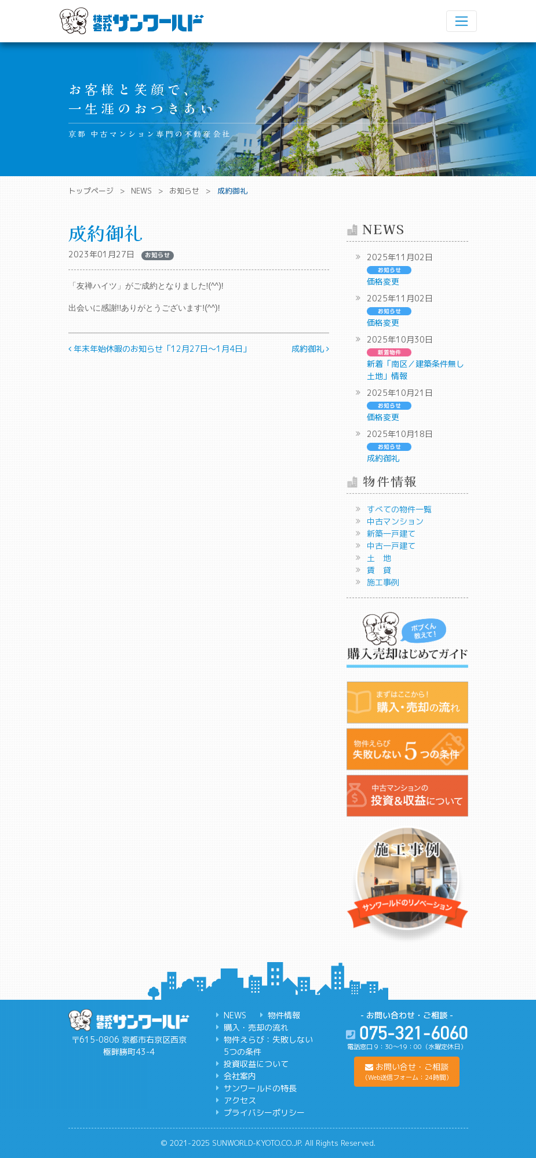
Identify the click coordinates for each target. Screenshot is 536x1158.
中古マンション (395, 521)
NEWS (141, 190)
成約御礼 (310, 348)
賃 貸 (379, 570)
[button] (407, 1072)
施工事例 (383, 582)
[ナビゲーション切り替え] (461, 20)
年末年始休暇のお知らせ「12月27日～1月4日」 (159, 348)
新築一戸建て (391, 533)
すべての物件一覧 (399, 509)
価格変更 (383, 281)
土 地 (379, 557)
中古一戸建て (391, 545)
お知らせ (184, 190)
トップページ (91, 190)
